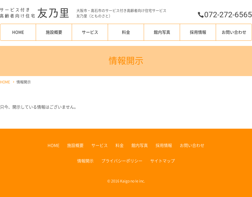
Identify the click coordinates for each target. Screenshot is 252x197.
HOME (18, 32)
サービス (90, 32)
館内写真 (162, 32)
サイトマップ (162, 161)
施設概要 (54, 32)
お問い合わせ (234, 32)
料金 (126, 32)
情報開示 (85, 161)
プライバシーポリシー (121, 161)
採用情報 (198, 32)
